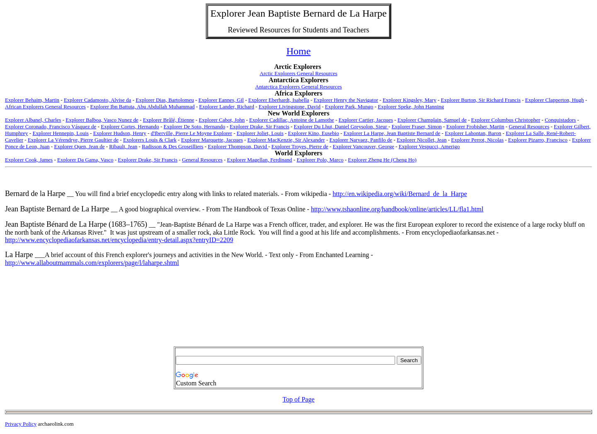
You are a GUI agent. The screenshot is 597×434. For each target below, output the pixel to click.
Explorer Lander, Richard (226, 106)
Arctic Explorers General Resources (298, 73)
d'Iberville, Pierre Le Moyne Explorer (191, 133)
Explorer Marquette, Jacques (212, 140)
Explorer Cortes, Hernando (130, 126)
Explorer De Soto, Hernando (194, 126)
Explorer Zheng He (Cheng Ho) (382, 160)
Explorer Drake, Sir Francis (259, 126)
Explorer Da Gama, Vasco (85, 160)
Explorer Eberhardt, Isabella (278, 100)
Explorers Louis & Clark (150, 140)
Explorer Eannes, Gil (221, 100)
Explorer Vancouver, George (363, 146)
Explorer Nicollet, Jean (422, 140)
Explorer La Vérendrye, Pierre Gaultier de (73, 140)
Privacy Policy (20, 424)
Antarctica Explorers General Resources (298, 86)
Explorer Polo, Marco (319, 160)
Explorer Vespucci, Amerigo (429, 146)
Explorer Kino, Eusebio (313, 133)
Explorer (227, 13)
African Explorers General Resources (45, 106)
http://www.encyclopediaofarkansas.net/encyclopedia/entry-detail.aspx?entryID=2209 (119, 239)
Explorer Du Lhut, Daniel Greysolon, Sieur (341, 126)
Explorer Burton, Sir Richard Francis (480, 100)
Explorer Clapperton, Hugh (554, 100)
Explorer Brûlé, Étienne (168, 120)
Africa (284, 93)
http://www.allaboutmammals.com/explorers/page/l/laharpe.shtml (92, 262)
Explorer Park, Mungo (349, 106)
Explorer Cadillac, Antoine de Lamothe (291, 120)
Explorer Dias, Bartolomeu (165, 100)
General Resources (529, 126)
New (274, 113)
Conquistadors (560, 120)
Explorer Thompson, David (238, 146)
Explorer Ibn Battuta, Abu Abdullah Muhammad (142, 106)
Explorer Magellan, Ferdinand (259, 160)
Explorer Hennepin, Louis (60, 133)
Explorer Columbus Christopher (505, 120)
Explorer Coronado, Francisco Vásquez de (50, 126)
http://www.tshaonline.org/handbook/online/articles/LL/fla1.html (397, 209)
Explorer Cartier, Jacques (366, 120)
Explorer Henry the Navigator (345, 100)
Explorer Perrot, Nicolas (477, 140)
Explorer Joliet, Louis (260, 133)
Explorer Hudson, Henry (119, 133)
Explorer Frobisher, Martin (475, 126)
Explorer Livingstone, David (289, 106)
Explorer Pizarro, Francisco (538, 140)
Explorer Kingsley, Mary (410, 100)
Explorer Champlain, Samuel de (432, 120)
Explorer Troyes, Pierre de (300, 146)
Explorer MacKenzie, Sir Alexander (286, 140)
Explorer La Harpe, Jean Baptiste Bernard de (392, 133)
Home (298, 51)
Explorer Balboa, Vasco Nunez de (102, 120)
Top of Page (298, 399)
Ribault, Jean (123, 146)
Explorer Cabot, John (222, 120)
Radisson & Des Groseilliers (172, 146)
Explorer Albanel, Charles (33, 120)
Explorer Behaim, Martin (32, 100)
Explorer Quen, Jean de (79, 146)
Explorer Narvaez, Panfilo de (360, 140)
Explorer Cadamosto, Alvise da (97, 100)
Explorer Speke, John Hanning (411, 106)
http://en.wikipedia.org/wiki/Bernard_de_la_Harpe (399, 193)
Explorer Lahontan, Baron (473, 133)
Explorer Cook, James (29, 160)
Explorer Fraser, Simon (416, 126)
